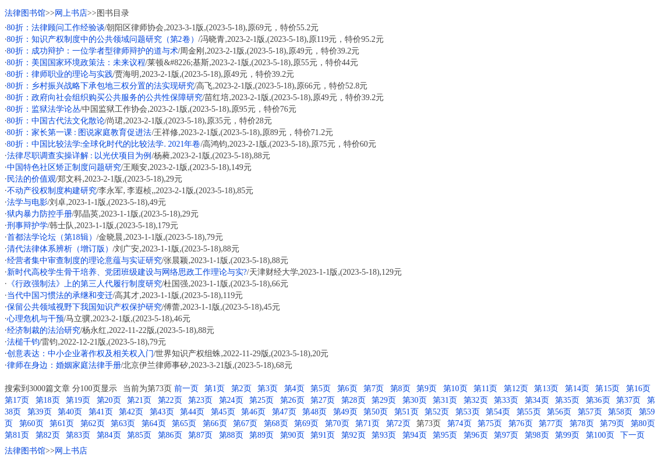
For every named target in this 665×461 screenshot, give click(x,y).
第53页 (467, 411)
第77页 (551, 423)
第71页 (367, 423)
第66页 (215, 423)
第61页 (61, 423)
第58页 (620, 411)
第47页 (284, 411)
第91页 (322, 435)
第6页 (347, 388)
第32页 (476, 400)
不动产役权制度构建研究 (52, 190)
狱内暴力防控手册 (39, 214)
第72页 (398, 423)
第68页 (276, 423)
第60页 (31, 423)
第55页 (529, 411)
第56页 (559, 411)
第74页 (459, 423)
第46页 (253, 411)
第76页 (520, 423)
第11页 (485, 388)
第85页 (139, 435)
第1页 (214, 388)
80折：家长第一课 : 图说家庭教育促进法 (79, 132)
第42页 (131, 411)
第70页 (337, 423)
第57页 (590, 411)
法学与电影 (27, 202)
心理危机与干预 (35, 318)
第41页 (101, 411)
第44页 (192, 411)
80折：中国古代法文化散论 (56, 120)
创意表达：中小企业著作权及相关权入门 (80, 353)
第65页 (184, 423)
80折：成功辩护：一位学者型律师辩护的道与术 (92, 51)
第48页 (314, 411)
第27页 (322, 400)
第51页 (406, 411)
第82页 (48, 435)
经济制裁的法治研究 (43, 330)
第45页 (223, 411)
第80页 (643, 423)
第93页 (384, 435)
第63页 (123, 423)
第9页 (426, 388)
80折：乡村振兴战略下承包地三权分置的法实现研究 (100, 85)
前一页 (186, 388)
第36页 (598, 400)
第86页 (170, 435)
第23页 (200, 400)
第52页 (437, 411)
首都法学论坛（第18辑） (52, 237)
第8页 (400, 388)
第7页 (373, 388)
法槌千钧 (23, 342)
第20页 (109, 400)
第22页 (170, 400)
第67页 (245, 423)
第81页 (17, 435)
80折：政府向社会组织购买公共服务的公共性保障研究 (105, 97)
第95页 (445, 435)
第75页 (489, 423)
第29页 (384, 400)
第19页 (78, 400)
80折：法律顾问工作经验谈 (56, 27)
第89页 (261, 435)
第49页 (345, 411)
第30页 (414, 400)
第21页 (139, 400)
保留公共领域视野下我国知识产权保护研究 (84, 307)
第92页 (353, 435)
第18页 (48, 400)
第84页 (109, 435)
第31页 (445, 400)
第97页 (506, 435)
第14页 (577, 388)
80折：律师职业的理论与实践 (60, 74)
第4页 (294, 388)
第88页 (231, 435)
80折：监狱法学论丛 (43, 109)
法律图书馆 (25, 13)
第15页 (607, 388)
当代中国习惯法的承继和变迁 (60, 295)
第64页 (154, 423)
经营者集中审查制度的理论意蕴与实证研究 (84, 260)
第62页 (92, 423)
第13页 (546, 388)
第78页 (582, 423)
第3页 (267, 388)
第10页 (455, 388)
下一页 (632, 435)
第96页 (476, 435)
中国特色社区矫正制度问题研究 (64, 167)
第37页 (628, 400)
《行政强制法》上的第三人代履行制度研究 (84, 283)
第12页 (516, 388)
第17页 (17, 400)
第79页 (612, 423)
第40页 (70, 411)
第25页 (261, 400)
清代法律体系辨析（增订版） (60, 248)
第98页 (537, 435)
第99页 (567, 435)
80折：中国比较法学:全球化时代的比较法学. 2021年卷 (104, 144)
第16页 (638, 388)
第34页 (537, 400)
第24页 (231, 400)
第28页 (353, 400)
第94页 (414, 435)
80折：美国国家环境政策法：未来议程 (76, 62)
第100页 (600, 435)
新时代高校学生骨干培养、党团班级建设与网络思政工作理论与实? (127, 272)
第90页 (292, 435)
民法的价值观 (31, 179)
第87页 (200, 435)
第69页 (306, 423)
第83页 (78, 435)
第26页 (292, 400)
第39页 (39, 411)
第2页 (241, 388)
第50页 (375, 411)
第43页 (162, 411)
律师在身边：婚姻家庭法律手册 (64, 365)
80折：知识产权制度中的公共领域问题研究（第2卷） (103, 39)
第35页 (567, 400)
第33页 (506, 400)
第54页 (498, 411)
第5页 (320, 388)
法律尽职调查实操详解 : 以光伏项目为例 (79, 155)
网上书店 (71, 13)
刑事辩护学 (27, 225)
